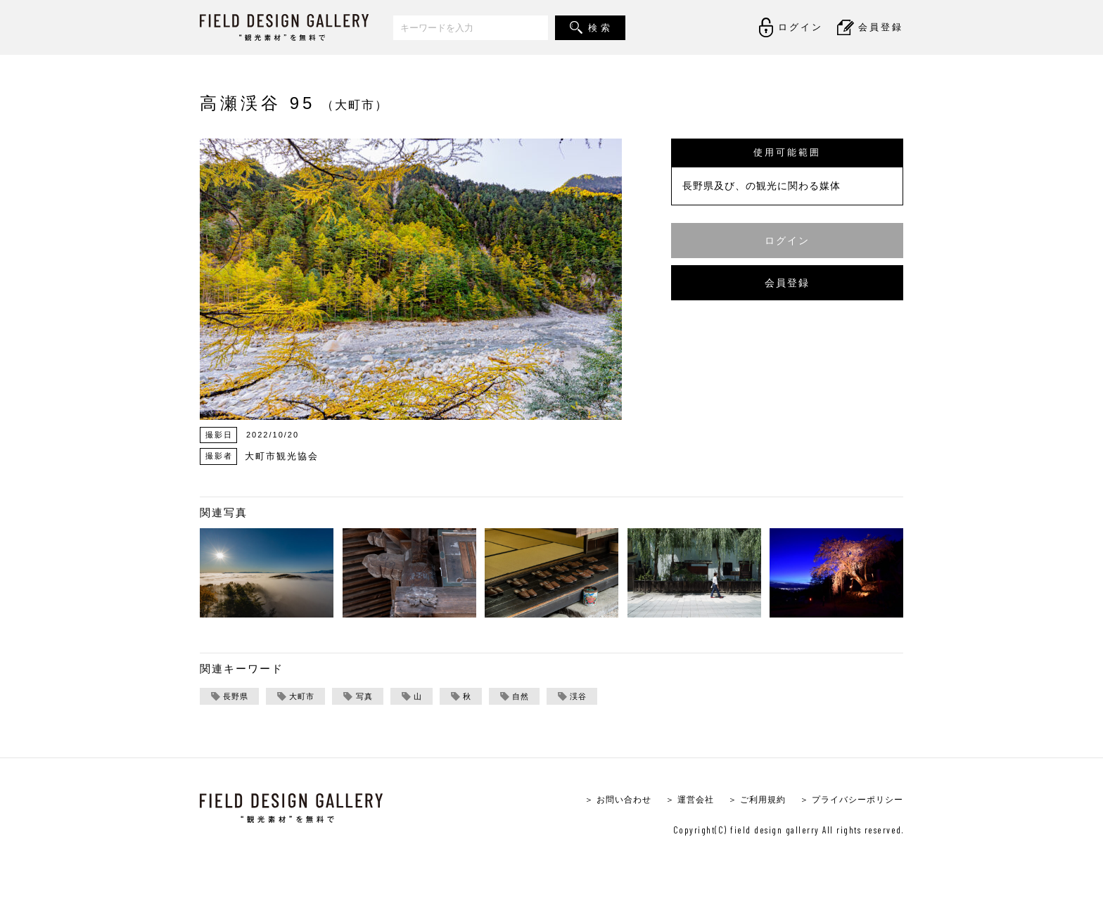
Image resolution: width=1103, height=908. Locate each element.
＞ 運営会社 (675, 800)
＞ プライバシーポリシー (847, 800)
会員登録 (787, 282)
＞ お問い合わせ (599, 800)
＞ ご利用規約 (746, 800)
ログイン (787, 240)
